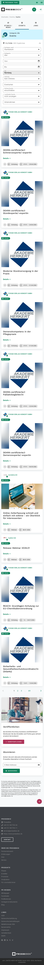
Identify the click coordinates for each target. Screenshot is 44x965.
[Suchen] (34, 10)
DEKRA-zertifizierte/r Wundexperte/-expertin (15, 211)
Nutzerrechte (5, 927)
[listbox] (22, 49)
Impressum (5, 930)
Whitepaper (5, 893)
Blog (2, 905)
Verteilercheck (6, 933)
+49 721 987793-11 (10, 828)
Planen (3, 871)
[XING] (12, 940)
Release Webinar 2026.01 (16, 548)
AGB (2, 915)
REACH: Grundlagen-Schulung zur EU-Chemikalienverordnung (21, 607)
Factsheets (5, 896)
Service (3, 860)
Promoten (4, 876)
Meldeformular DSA (8, 924)
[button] (5, 164)
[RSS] (7, 940)
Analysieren (5, 879)
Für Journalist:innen (8, 882)
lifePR (3, 936)
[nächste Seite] (41, 691)
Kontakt (7, 839)
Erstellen (4, 874)
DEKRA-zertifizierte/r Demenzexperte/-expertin (17, 453)
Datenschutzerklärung (9, 918)
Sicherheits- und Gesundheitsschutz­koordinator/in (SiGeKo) (20, 669)
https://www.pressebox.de (13, 834)
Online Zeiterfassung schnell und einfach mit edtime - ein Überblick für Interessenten (21, 515)
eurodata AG (12, 475)
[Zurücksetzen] (39, 73)
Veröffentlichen (14, 742)
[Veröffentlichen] (39, 801)
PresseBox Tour (10, 2)
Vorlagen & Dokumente (9, 902)
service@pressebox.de (7, 796)
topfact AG (12, 538)
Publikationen (6, 899)
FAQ (2, 857)
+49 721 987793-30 (10, 825)
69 (29, 691)
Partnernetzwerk (7, 851)
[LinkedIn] (4, 940)
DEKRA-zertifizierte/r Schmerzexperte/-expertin (17, 151)
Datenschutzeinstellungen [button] (10, 921)
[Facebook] (2, 940)
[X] (10, 940)
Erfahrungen (5, 854)
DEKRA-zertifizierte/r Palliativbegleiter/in (14, 393)
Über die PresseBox (10, 848)
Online (5, 117)
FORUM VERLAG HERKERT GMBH (20, 112)
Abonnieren (11, 771)
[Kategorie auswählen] (3, 36)
